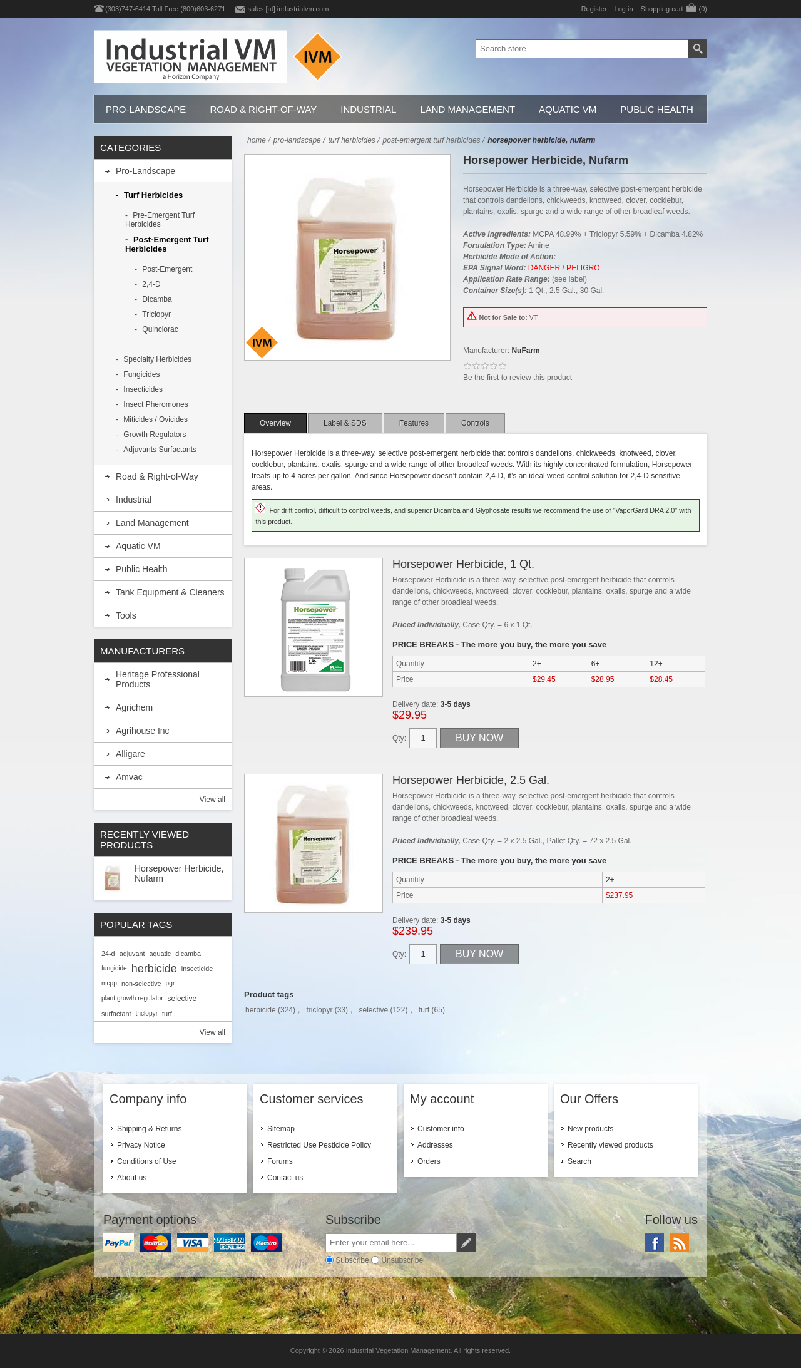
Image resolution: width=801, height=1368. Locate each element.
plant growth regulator (132, 998)
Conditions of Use (146, 1161)
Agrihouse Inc (143, 731)
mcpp (109, 983)
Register (594, 9)
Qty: (399, 738)
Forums (280, 1161)
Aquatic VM (567, 109)
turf (424, 1009)
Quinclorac (160, 329)
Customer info (440, 1128)
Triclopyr (156, 314)
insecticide (197, 968)
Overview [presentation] (275, 423)
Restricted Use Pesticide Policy (319, 1145)
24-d (108, 953)
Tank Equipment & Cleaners (170, 592)
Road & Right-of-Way (263, 109)
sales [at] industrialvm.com (288, 9)
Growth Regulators (154, 434)
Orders (429, 1161)
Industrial (368, 109)
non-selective (141, 983)
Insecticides (143, 389)
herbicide (260, 1009)
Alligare (130, 754)
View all (212, 799)
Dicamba (156, 299)
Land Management (467, 109)
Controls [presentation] (475, 423)
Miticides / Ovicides (155, 419)
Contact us (285, 1177)
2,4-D (151, 284)
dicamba (188, 953)
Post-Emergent (167, 269)
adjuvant (132, 953)
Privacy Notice (141, 1145)
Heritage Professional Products (158, 679)
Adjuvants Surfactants (159, 449)
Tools (126, 615)
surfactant (116, 1013)
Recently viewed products (610, 1145)
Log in (624, 9)
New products (590, 1128)
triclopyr (319, 1009)
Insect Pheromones (155, 404)
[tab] (275, 423)
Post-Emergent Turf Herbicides (166, 244)
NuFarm (525, 350)
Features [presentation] (414, 423)
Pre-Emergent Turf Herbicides (160, 220)
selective (373, 1009)
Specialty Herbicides (157, 359)
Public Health (656, 109)
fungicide (114, 968)
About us (131, 1177)
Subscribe (352, 1260)
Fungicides (141, 374)
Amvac (129, 777)
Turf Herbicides (153, 195)
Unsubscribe (402, 1260)
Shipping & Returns (149, 1128)
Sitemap (281, 1128)
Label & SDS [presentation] (345, 423)
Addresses (435, 1145)
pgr (170, 983)
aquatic (160, 953)
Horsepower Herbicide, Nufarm (179, 873)
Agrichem (134, 707)
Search (579, 1161)
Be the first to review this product (517, 377)
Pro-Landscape (146, 109)
